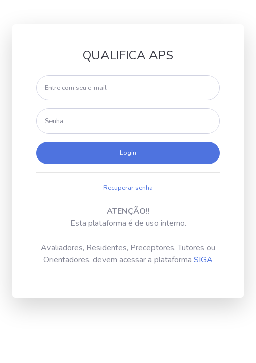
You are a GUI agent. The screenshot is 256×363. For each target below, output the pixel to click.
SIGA (203, 259)
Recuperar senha (128, 187)
